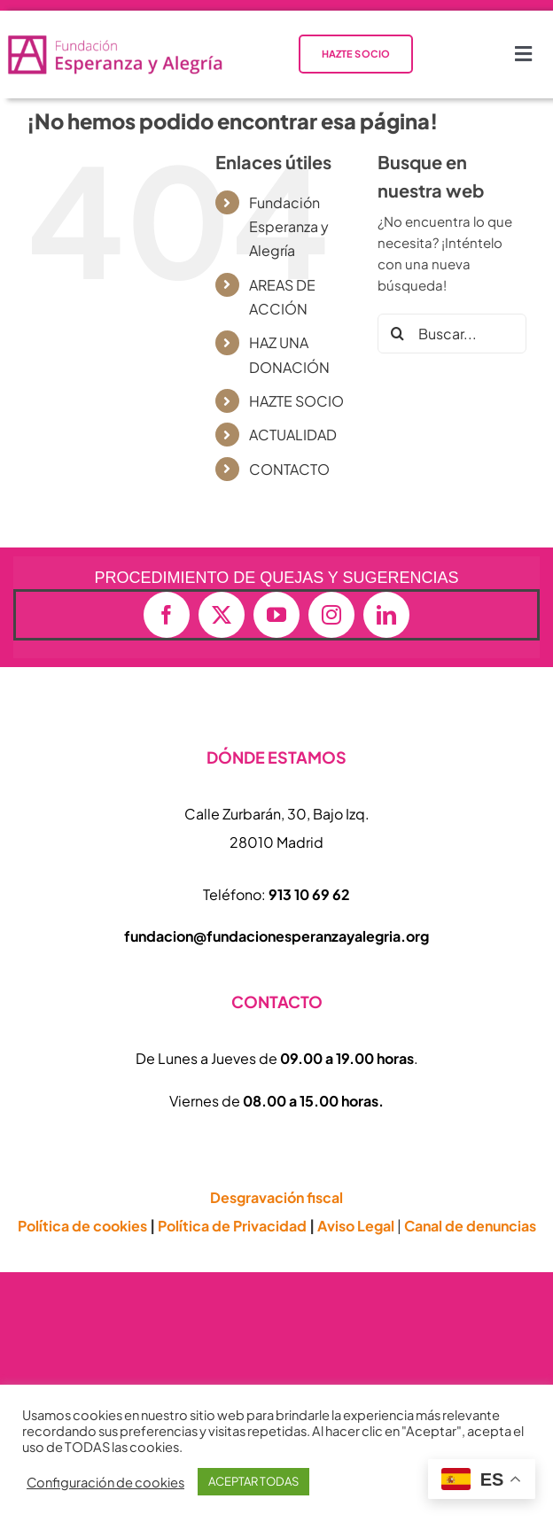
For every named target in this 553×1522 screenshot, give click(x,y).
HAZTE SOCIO (296, 401)
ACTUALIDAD (293, 434)
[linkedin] (386, 615)
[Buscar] (397, 333)
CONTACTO (289, 469)
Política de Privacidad (232, 1225)
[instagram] (331, 615)
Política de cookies (82, 1225)
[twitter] (222, 615)
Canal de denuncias (470, 1225)
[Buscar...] (452, 333)
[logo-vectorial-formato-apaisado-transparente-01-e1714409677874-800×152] (115, 39)
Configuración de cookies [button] (105, 1482)
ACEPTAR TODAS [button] (253, 1481)
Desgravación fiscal (276, 1197)
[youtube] (276, 615)
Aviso (355, 1225)
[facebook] (167, 615)
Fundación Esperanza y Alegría (289, 226)
